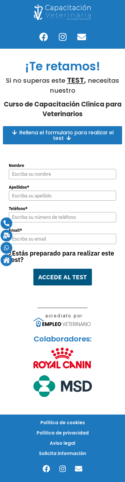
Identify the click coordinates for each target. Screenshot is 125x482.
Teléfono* (18, 209)
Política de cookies (62, 423)
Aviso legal (62, 443)
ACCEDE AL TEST (62, 277)
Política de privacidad (63, 433)
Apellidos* (19, 187)
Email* (15, 230)
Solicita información (62, 453)
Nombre (16, 165)
